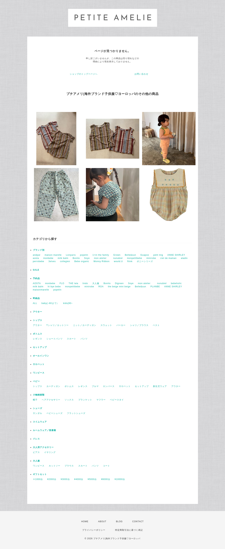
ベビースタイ (117, 400)
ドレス (36, 439)
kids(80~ (68, 303)
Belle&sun (130, 255)
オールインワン (41, 356)
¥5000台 (92, 479)
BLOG (119, 521)
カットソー (54, 466)
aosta (36, 258)
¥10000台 (120, 479)
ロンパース (109, 386)
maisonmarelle (41, 290)
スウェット (106, 325)
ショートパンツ (54, 338)
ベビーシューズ (54, 413)
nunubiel (118, 258)
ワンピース (38, 373)
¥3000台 (65, 479)
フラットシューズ (76, 413)
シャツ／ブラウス (139, 325)
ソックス (69, 400)
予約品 (36, 278)
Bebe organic (81, 261)
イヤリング (50, 452)
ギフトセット (40, 474)
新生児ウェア (160, 386)
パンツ (84, 338)
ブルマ (95, 386)
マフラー (101, 400)
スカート (71, 338)
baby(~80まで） (50, 303)
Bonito (76, 258)
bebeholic (176, 283)
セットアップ (40, 347)
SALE (36, 270)
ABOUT (102, 521)
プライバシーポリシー (93, 530)
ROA (101, 286)
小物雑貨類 (38, 395)
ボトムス (37, 334)
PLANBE (155, 286)
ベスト (156, 325)
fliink (130, 261)
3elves (52, 261)
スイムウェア (40, 422)
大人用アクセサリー (43, 447)
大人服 (95, 283)
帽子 (35, 400)
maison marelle (53, 255)
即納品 (36, 298)
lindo (85, 283)
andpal (36, 255)
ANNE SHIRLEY (176, 255)
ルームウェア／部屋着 (44, 430)
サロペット (38, 364)
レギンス (37, 338)
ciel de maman (168, 258)
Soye (87, 258)
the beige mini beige (119, 286)
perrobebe (38, 261)
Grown (116, 255)
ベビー (36, 381)
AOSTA (37, 283)
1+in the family (100, 255)
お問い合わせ (141, 74)
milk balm (63, 258)
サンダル (37, 413)
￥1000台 (38, 479)
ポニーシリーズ (145, 261)
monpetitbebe (134, 258)
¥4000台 (78, 479)
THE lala (73, 283)
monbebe (48, 258)
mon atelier (101, 258)
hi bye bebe (54, 286)
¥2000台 (51, 479)
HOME (84, 521)
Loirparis (71, 255)
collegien (65, 261)
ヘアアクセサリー (51, 400)
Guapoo (144, 255)
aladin (184, 258)
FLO (62, 283)
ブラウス (69, 466)
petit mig (158, 255)
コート (106, 466)
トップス (37, 320)
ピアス (36, 452)
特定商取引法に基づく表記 (129, 530)
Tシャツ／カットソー (57, 325)
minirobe (151, 258)
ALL (35, 303)
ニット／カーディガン (84, 325)
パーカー (121, 325)
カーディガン (53, 386)
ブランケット (85, 400)
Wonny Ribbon (101, 261)
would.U (118, 261)
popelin (84, 255)
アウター (37, 312)
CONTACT (138, 521)
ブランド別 (38, 250)
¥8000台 (105, 479)
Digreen (119, 283)
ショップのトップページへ (83, 74)
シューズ (37, 408)
